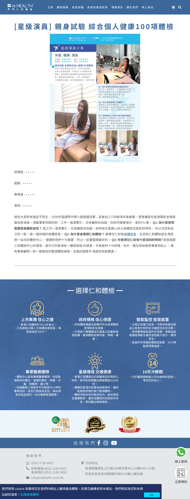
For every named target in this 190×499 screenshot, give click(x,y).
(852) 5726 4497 (42, 463)
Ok (152, 495)
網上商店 (147, 7)
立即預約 (181, 481)
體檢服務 (63, 7)
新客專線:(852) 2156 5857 (49, 468)
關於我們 (132, 7)
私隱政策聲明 (29, 494)
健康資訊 (117, 7)
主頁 (50, 7)
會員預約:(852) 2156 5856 (49, 472)
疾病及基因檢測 (97, 7)
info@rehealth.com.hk (47, 478)
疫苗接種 (78, 7)
